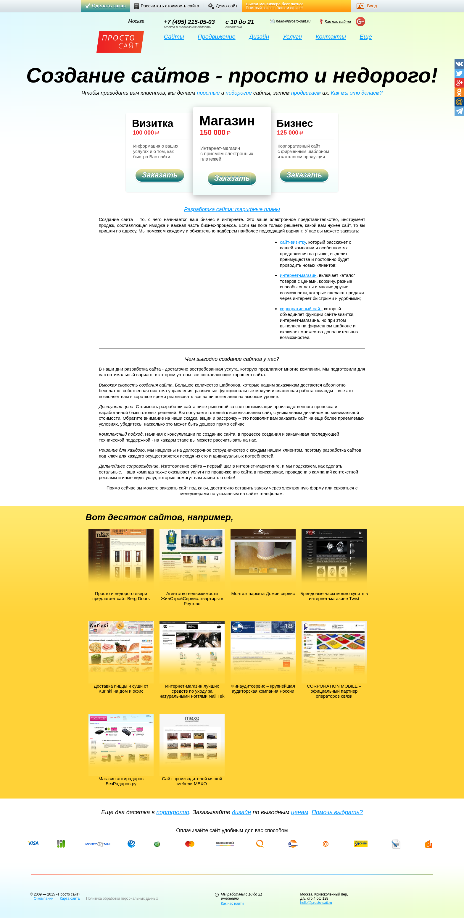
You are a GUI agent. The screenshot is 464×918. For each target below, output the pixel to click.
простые (208, 93)
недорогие (238, 93)
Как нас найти (338, 21)
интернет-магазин (298, 275)
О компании (43, 898)
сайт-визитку (293, 242)
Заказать (160, 175)
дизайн (241, 812)
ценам (299, 812)
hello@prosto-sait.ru (293, 21)
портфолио (172, 812)
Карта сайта (70, 898)
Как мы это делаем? (357, 93)
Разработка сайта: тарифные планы (232, 209)
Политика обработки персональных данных (122, 898)
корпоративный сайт (301, 308)
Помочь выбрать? (337, 812)
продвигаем (306, 93)
